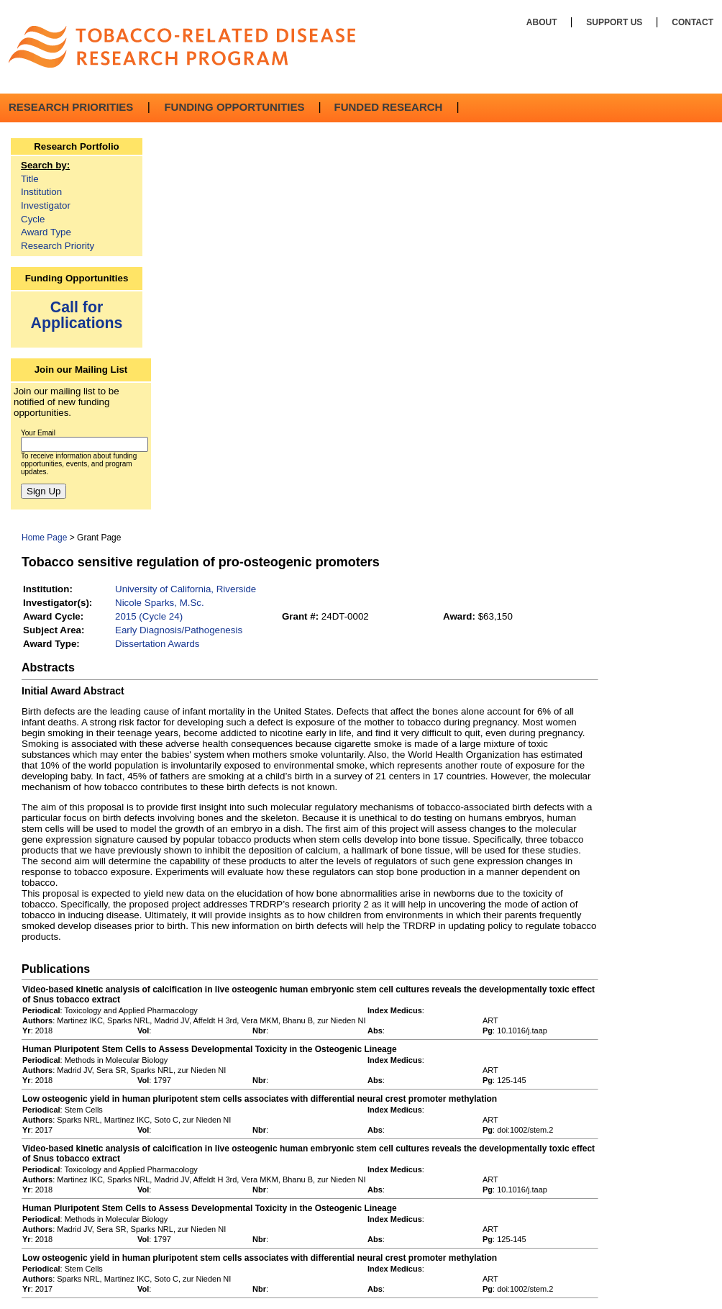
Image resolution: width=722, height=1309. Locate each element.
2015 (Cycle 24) (149, 616)
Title (30, 178)
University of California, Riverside (185, 589)
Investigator (45, 205)
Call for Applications (77, 315)
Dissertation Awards (157, 643)
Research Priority (57, 245)
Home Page (44, 538)
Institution (41, 191)
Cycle (33, 219)
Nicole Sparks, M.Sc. (159, 602)
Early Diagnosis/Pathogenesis (178, 630)
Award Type (46, 232)
